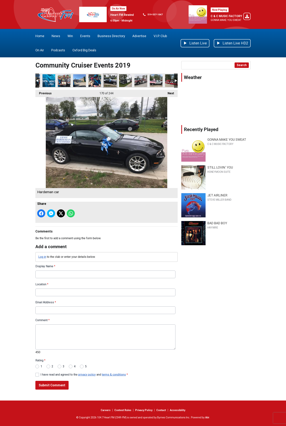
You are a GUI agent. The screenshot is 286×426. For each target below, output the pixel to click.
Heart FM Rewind (122, 15)
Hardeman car (110, 80)
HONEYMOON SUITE (219, 171)
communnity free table (156, 80)
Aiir (207, 417)
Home (39, 36)
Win (70, 36)
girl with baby (94, 80)
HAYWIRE (212, 227)
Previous (43, 92)
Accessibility (177, 410)
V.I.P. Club (160, 36)
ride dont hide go (79, 80)
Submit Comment (52, 385)
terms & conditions (114, 374)
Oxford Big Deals (84, 50)
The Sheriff (125, 80)
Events (85, 36)
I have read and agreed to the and (84, 374)
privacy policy (87, 374)
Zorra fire (140, 80)
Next (169, 92)
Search (242, 65)
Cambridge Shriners (171, 80)
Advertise (139, 36)
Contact (161, 410)
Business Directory (111, 36)
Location (41, 284)
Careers (106, 410)
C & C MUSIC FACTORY (226, 16)
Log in (42, 257)
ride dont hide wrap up (64, 80)
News (56, 36)
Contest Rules (122, 410)
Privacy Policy (143, 410)
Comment (42, 320)
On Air (39, 50)
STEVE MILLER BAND (219, 199)
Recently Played (201, 129)
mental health (48, 80)
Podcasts (58, 50)
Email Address (45, 302)
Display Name (45, 266)
